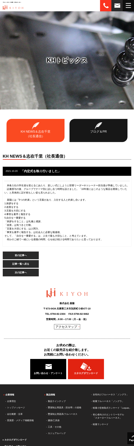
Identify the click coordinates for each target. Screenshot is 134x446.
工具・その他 (54, 427)
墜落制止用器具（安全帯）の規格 (64, 407)
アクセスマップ (66, 326)
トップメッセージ (16, 407)
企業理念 (11, 401)
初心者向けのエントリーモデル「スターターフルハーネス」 (108, 416)
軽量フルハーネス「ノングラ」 (108, 401)
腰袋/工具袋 (54, 420)
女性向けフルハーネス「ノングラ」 (111, 394)
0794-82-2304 (57, 314)
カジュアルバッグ (57, 433)
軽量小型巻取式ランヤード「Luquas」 (112, 408)
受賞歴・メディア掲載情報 (20, 420)
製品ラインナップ (57, 401)
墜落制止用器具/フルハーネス (63, 414)
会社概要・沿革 (15, 414)
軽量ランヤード (100, 424)
